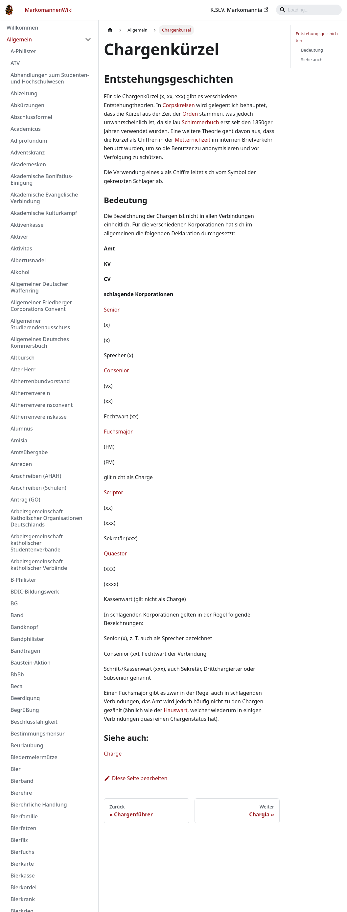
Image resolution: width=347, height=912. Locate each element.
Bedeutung (312, 50)
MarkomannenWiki (49, 9)
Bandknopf (24, 627)
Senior (112, 309)
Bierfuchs (22, 851)
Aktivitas (21, 248)
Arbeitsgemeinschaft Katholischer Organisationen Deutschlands (46, 518)
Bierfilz (19, 840)
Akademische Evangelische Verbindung (44, 198)
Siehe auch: (312, 59)
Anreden (21, 464)
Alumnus (22, 428)
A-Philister (23, 51)
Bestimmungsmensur (38, 733)
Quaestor (115, 553)
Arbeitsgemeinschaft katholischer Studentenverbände (37, 543)
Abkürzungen (27, 105)
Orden (190, 113)
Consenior (116, 370)
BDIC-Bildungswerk (35, 591)
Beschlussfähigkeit (34, 721)
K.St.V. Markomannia (239, 9)
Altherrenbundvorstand (40, 381)
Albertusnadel (28, 260)
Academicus (26, 128)
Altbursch (23, 357)
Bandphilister (27, 639)
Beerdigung (25, 698)
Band (17, 615)
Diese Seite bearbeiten (136, 778)
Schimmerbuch (200, 122)
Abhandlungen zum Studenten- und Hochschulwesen (50, 78)
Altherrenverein (30, 393)
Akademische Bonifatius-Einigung (42, 179)
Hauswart (175, 710)
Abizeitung (24, 93)
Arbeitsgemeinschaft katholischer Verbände (39, 565)
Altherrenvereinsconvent (42, 405)
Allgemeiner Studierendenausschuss (40, 324)
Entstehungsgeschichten (317, 37)
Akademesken (28, 164)
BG (14, 603)
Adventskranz (28, 152)
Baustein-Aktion (31, 662)
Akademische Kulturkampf (44, 213)
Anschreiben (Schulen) (38, 487)
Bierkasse (23, 875)
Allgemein (19, 39)
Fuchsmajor (118, 431)
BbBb (17, 674)
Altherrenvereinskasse (39, 416)
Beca (17, 686)
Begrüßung (25, 709)
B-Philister (23, 579)
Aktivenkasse (27, 224)
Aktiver (19, 236)
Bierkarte (22, 863)
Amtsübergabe (29, 452)
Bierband (22, 780)
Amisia (19, 440)
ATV (15, 63)
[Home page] (110, 30)
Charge (113, 753)
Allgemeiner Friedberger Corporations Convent (41, 306)
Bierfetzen (23, 828)
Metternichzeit (193, 139)
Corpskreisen (178, 105)
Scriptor (113, 492)
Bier (16, 769)
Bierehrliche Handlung (39, 804)
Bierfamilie (24, 816)
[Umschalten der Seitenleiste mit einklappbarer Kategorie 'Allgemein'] (88, 39)
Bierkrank (23, 899)
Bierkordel (23, 887)
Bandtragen (25, 650)
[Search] (309, 10)
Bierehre (21, 792)
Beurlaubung (27, 745)
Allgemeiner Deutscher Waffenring (39, 287)
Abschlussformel (31, 117)
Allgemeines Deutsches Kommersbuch (40, 342)
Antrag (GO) (25, 499)
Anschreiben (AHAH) (36, 475)
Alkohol (20, 272)
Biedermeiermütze (34, 757)
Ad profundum (29, 140)
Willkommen (22, 27)
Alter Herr (23, 369)
